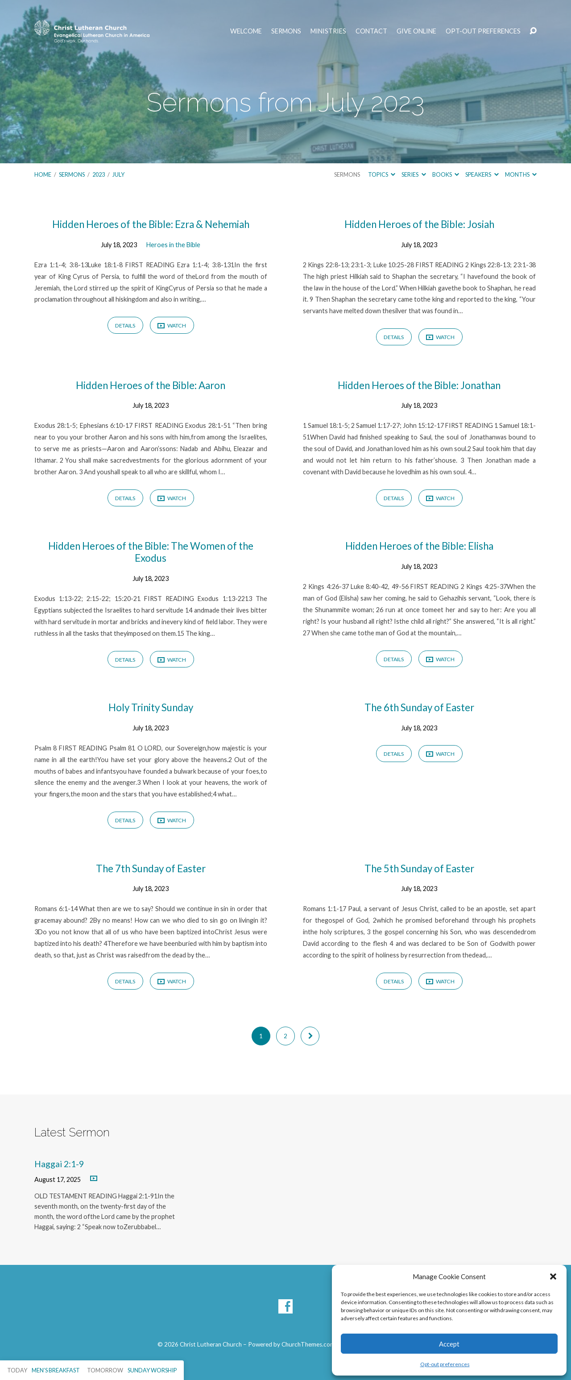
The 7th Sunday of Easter (151, 868)
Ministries (328, 31)
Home (42, 174)
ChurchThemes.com (308, 1344)
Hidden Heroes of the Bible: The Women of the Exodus (150, 552)
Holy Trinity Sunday (150, 707)
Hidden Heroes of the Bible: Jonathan (419, 385)
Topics (381, 174)
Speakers (481, 174)
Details (125, 325)
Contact (371, 31)
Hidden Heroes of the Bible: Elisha (419, 546)
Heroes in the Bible (173, 245)
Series (413, 174)
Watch (171, 326)
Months (521, 174)
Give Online (416, 31)
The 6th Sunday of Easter (419, 707)
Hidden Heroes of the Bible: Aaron (150, 385)
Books (445, 174)
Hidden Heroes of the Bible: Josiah (419, 224)
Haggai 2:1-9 (59, 1164)
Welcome (246, 31)
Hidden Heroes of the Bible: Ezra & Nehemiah (150, 224)
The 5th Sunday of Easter (419, 868)
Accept (449, 1344)
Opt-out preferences (445, 1364)
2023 (98, 174)
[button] (553, 1276)
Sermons (286, 31)
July (118, 174)
